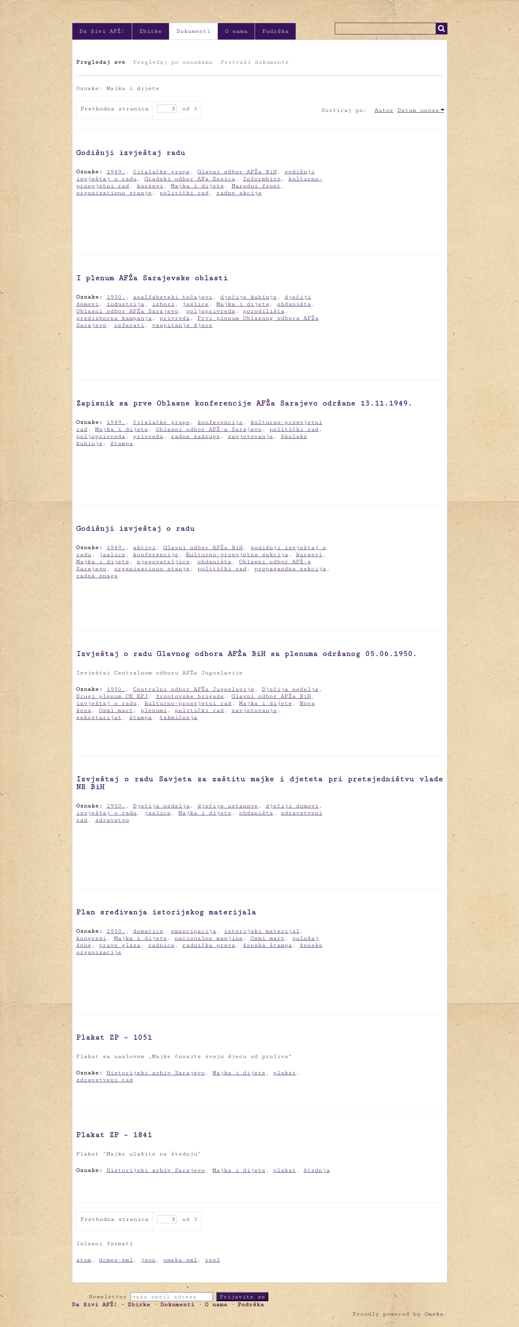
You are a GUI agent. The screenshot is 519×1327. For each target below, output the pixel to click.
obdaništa (294, 304)
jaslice (195, 304)
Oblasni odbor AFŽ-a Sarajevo (209, 429)
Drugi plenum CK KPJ (112, 696)
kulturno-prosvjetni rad (188, 703)
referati (129, 325)
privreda (175, 318)
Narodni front (256, 185)
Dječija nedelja (290, 689)
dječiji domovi (292, 805)
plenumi (153, 710)
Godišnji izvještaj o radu (135, 528)
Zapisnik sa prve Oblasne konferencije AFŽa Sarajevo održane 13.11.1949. (244, 403)
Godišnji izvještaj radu (130, 152)
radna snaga (97, 575)
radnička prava (208, 945)
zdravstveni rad (104, 1079)
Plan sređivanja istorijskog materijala (166, 912)
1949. (115, 171)
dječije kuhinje (248, 297)
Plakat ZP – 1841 (114, 1134)
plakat (284, 1072)
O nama (236, 31)
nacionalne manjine (208, 938)
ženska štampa (267, 945)
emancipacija (193, 931)
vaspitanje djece (182, 325)
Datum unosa (418, 110)
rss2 (212, 1260)
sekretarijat (99, 717)
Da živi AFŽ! (102, 31)
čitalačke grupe (161, 171)
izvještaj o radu (106, 703)
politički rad (184, 192)
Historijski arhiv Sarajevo (155, 1072)
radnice (161, 945)
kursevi (150, 185)
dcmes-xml (116, 1260)
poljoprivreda (210, 311)
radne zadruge (195, 436)
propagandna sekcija (290, 568)
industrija (125, 304)
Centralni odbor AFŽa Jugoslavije (193, 689)
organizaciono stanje (114, 192)
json (148, 1260)
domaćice (148, 931)
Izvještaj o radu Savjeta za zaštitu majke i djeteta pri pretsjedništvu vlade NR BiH (259, 783)
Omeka (433, 1314)
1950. (115, 297)
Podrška (275, 31)
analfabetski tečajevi (172, 297)
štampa (121, 443)
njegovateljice (163, 561)
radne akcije (239, 192)
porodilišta (264, 311)
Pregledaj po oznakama (172, 62)
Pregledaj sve (101, 62)
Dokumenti (193, 31)
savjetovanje (250, 436)
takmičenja (179, 717)
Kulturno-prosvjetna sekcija (237, 554)
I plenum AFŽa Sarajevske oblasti (152, 278)
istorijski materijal (262, 931)
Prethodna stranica (115, 108)
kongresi (91, 938)
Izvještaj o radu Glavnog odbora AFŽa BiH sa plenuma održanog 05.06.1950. (246, 653)
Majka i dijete (197, 185)
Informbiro (262, 178)
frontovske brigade (190, 696)
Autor (384, 110)
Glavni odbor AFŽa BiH (237, 171)
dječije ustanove (228, 805)
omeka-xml (180, 1260)
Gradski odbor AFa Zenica (189, 178)
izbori (163, 304)
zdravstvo (112, 820)
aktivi (144, 547)
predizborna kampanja (114, 318)
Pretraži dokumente (255, 62)
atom (84, 1260)
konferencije (220, 422)
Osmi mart (116, 710)
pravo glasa (120, 945)
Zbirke (150, 31)
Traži (441, 28)
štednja (316, 1170)
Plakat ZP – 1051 (114, 1037)
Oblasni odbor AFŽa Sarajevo (127, 311)
